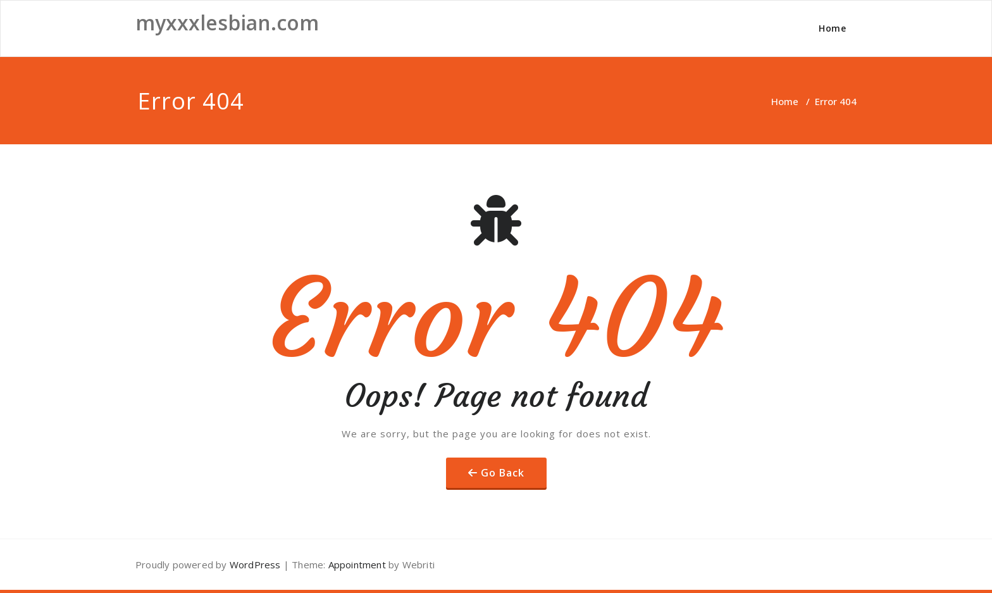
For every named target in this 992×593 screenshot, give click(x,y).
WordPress (255, 564)
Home (832, 28)
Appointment (355, 564)
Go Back (502, 473)
